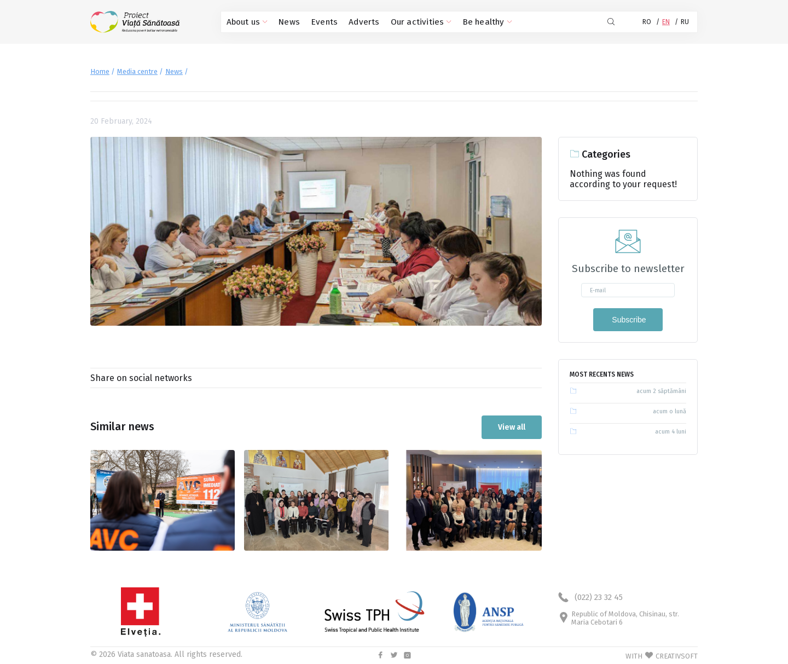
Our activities (404, 22)
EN (666, 22)
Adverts (353, 22)
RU (685, 22)
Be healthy (464, 22)
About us (246, 22)
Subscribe (628, 319)
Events (317, 22)
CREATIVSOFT (677, 655)
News (285, 22)
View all (511, 426)
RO (646, 22)
